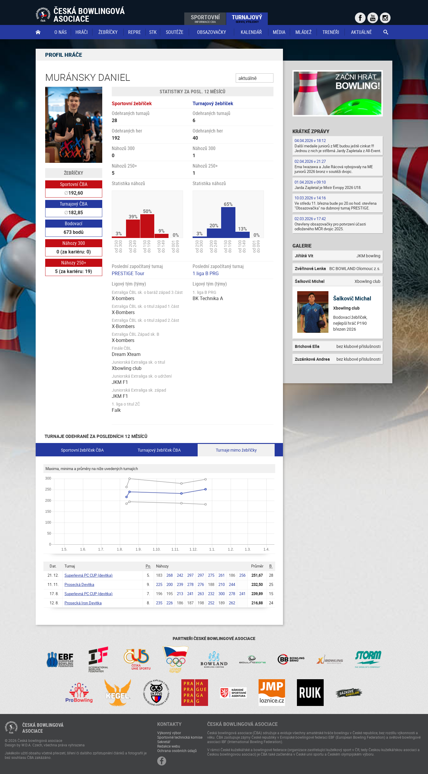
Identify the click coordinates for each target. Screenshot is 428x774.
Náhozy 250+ (73, 262)
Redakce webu (168, 746)
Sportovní (205, 18)
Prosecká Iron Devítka (83, 603)
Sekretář (163, 741)
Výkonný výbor (169, 732)
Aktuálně (361, 32)
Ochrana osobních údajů (177, 750)
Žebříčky (107, 32)
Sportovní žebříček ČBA (82, 450)
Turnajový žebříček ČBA (159, 450)
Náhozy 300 (73, 243)
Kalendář (251, 32)
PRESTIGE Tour (128, 273)
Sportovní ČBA (73, 184)
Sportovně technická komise (179, 737)
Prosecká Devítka (79, 584)
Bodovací (73, 223)
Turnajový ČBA (73, 204)
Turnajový (247, 18)
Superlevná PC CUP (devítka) (88, 575)
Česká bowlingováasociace (43, 728)
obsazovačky (211, 32)
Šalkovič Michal (352, 298)
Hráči (81, 32)
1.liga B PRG (206, 273)
